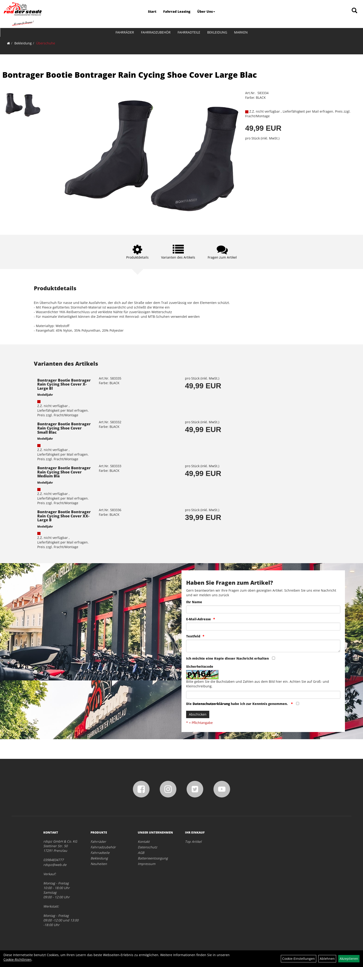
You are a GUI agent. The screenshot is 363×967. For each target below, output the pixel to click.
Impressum (146, 864)
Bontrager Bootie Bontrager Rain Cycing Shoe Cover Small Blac (64, 428)
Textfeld (193, 636)
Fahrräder (125, 32)
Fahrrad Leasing (176, 11)
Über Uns (206, 11)
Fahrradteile (189, 32)
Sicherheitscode (199, 666)
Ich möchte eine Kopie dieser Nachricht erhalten (227, 658)
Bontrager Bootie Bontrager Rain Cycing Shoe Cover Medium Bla (64, 472)
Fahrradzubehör (156, 32)
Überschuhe (45, 43)
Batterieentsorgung (153, 858)
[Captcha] (263, 695)
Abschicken (198, 714)
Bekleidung (217, 32)
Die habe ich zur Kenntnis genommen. (237, 703)
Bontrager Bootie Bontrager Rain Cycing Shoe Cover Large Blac (129, 74)
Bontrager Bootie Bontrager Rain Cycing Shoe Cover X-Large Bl (64, 384)
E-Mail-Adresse (198, 619)
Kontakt (144, 841)
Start (152, 11)
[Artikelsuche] (354, 11)
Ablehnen (327, 958)
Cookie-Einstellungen (298, 958)
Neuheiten (99, 864)
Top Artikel (193, 841)
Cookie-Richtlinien (17, 959)
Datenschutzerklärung (211, 703)
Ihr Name (194, 602)
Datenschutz (147, 847)
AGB (141, 852)
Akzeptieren (349, 958)
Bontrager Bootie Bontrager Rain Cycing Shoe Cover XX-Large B (64, 515)
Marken (241, 32)
